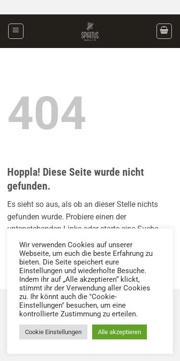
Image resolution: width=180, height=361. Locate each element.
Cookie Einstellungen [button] (53, 332)
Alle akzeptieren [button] (119, 332)
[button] (16, 31)
